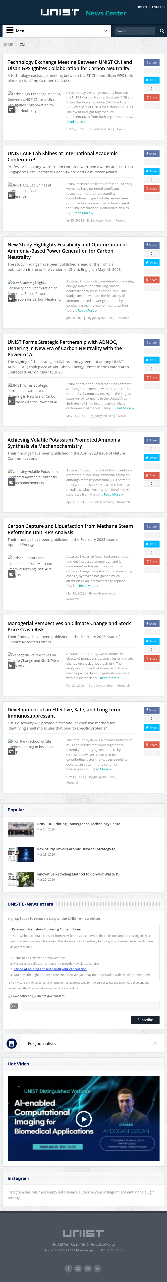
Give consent (22, 996)
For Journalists (42, 1043)
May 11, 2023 (75, 416)
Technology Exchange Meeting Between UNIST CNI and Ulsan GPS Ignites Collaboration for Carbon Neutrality (70, 65)
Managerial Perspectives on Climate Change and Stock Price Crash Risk (69, 626)
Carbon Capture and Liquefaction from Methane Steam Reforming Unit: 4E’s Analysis (70, 529)
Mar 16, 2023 (75, 593)
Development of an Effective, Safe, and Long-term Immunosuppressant (64, 712)
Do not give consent (50, 996)
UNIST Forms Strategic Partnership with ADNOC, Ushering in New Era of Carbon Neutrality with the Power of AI (65, 348)
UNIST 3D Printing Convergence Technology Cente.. (79, 824)
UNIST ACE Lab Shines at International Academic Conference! (63, 156)
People (120, 220)
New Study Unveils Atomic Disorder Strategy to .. (77, 849)
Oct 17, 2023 (75, 129)
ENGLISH (158, 7)
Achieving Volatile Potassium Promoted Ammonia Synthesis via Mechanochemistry (64, 443)
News (121, 129)
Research (123, 318)
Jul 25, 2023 (74, 220)
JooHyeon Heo (102, 129)
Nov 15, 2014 (75, 777)
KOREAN (141, 7)
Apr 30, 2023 (75, 502)
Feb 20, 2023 (75, 686)
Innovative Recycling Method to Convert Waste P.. (78, 874)
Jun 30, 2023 (74, 318)
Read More (74, 121)
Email (14, 1006)
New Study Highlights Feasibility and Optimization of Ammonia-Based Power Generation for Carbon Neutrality (67, 250)
